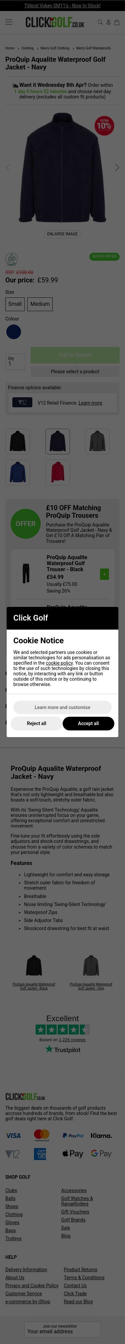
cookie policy (59, 663)
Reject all (36, 723)
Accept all (88, 723)
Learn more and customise (62, 707)
